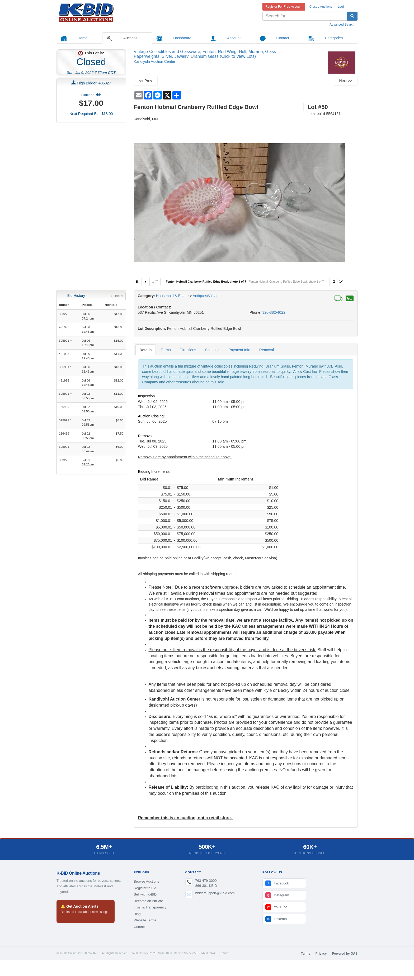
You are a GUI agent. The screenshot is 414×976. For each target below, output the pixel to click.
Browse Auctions (146, 881)
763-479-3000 (206, 881)
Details (146, 350)
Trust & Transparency (150, 907)
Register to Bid (145, 888)
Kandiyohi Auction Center (154, 61)
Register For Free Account (283, 6)
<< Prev (145, 81)
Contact (140, 927)
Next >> (345, 81)
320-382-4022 (273, 312)
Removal (266, 350)
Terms (166, 350)
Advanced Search (342, 24)
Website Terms (145, 920)
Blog (137, 914)
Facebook (277, 883)
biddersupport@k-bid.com (215, 893)
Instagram (277, 895)
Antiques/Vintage (207, 296)
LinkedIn (276, 919)
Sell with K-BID (145, 894)
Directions (188, 350)
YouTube (276, 907)
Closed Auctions (320, 6)
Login (341, 6)
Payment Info (239, 350)
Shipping (212, 350)
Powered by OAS (344, 953)
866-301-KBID (206, 886)
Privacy (321, 953)
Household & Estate (173, 296)
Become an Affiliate (148, 901)
